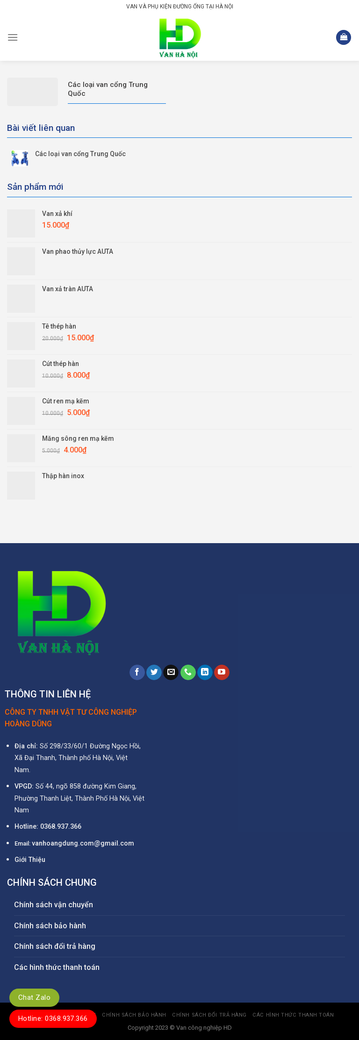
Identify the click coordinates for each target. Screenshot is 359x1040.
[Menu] (12, 37)
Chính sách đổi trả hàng (54, 946)
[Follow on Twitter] (154, 673)
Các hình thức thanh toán (57, 967)
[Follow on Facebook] (137, 673)
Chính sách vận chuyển (53, 904)
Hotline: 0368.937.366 (53, 1018)
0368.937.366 (60, 827)
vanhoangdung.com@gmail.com (83, 843)
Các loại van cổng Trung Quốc (80, 154)
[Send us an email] (171, 673)
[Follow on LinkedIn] (205, 673)
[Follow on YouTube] (222, 673)
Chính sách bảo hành (50, 925)
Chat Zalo (34, 997)
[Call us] (188, 673)
